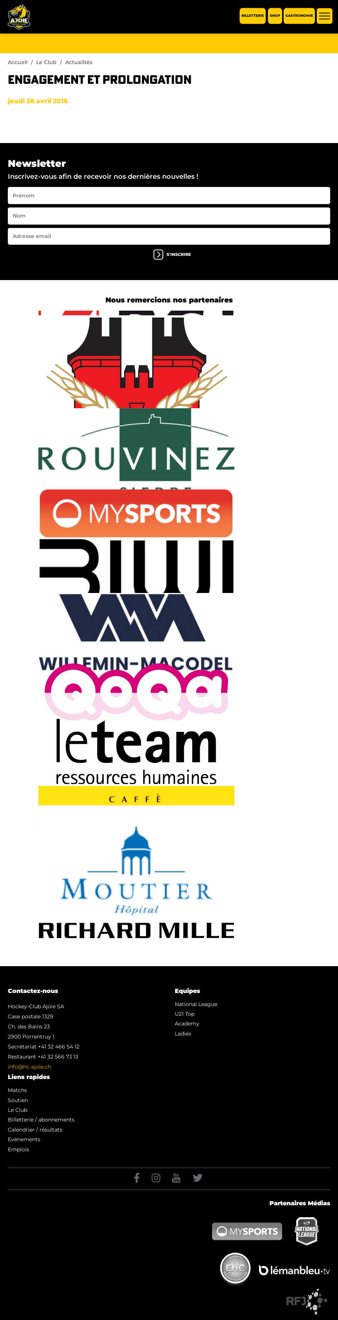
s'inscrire (172, 255)
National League (196, 1004)
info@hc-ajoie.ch (29, 1066)
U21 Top (185, 1013)
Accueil (18, 62)
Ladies (183, 1033)
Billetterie (252, 16)
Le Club (46, 62)
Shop (275, 16)
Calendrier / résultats (35, 1129)
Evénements (24, 1139)
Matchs (17, 1090)
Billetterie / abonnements (41, 1119)
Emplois (18, 1149)
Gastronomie (299, 16)
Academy (187, 1023)
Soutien (18, 1100)
